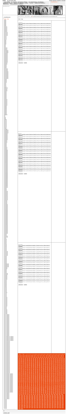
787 (29, 385)
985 (58, 393)
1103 (30, 400)
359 (47, 367)
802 (60, 385)
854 (25, 388)
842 (47, 387)
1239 (55, 406)
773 (47, 384)
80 (49, 356)
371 (25, 368)
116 (21, 358)
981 (49, 393)
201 (53, 360)
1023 (55, 395)
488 (29, 373)
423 (37, 370)
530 (21, 375)
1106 (37, 400)
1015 (35, 395)
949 (31, 392)
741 (29, 383)
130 (49, 358)
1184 (52, 403)
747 (41, 383)
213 (31, 361)
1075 (50, 398)
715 (23, 382)
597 (64, 377)
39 (32, 355)
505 (64, 373)
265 (43, 363)
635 (47, 379)
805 (19, 386)
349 (27, 367)
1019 (45, 395)
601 (25, 378)
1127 (45, 401)
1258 (58, 407)
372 (27, 368)
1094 (52, 399)
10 (35, 354)
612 (47, 378)
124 (37, 358)
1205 (60, 404)
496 (45, 373)
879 (29, 389)
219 (43, 361)
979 (45, 393)
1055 (45, 397)
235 (29, 362)
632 (41, 379)
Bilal (5, 79)
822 (53, 386)
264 (41, 363)
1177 (35, 403)
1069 (35, 398)
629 (35, 379)
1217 (45, 405)
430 (51, 370)
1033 (35, 396)
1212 (32, 405)
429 (49, 370)
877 (25, 389)
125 (39, 358)
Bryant (5, 292)
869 (56, 388)
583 (35, 377)
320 (62, 365)
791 (37, 385)
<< (3, 410)
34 (25, 355)
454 (53, 371)
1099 (19, 400)
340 (56, 366)
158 (60, 359)
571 (58, 376)
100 (34, 357)
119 (27, 358)
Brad (5, 128)
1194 (32, 404)
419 (29, 370)
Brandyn (6, 186)
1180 (42, 403)
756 (60, 383)
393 (23, 369)
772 (45, 384)
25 (58, 354)
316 (53, 365)
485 (23, 373)
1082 (22, 399)
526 (60, 374)
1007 (60, 394)
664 (60, 380)
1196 (37, 404)
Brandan (6, 172)
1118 (22, 401)
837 (37, 387)
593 (56, 377)
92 (21, 357)
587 (43, 377)
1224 (63, 405)
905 (35, 390)
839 (41, 387)
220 (45, 361)
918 (62, 390)
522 (51, 374)
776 (53, 384)
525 (58, 374)
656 (43, 380)
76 (43, 356)
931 (41, 391)
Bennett (6, 53)
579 (27, 377)
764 (29, 384)
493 (39, 373)
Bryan (5, 287)
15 (42, 354)
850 (64, 387)
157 (58, 359)
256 (25, 363)
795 (45, 385)
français (59, 0)
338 (51, 366)
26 (59, 354)
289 (45, 364)
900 (25, 390)
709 (58, 381)
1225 (19, 406)
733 (60, 382)
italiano (63, 0)
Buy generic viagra (8, 336)
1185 (55, 403)
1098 (63, 399)
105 (44, 357)
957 (47, 392)
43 (38, 355)
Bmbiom (5, 114)
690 (19, 381)
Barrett (6, 32)
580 (29, 377)
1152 (63, 402)
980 (47, 393)
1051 (35, 397)
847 (58, 387)
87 (60, 356)
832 (27, 387)
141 (25, 359)
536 (33, 375)
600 (23, 378)
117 (23, 358)
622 (21, 379)
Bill (5, 83)
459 (64, 371)
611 (45, 378)
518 (43, 374)
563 (41, 376)
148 (39, 359)
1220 (52, 405)
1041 (55, 396)
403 (43, 369)
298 (64, 364)
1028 (22, 396)
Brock (5, 256)
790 (35, 385)
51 (50, 355)
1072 (42, 398)
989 (19, 394)
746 (39, 383)
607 (37, 378)
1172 (22, 403)
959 (51, 392)
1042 (58, 396)
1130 (52, 401)
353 (35, 367)
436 (64, 370)
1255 (50, 407)
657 (45, 380)
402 (41, 369)
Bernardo (6, 71)
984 (56, 393)
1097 (60, 399)
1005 (55, 394)
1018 (42, 395)
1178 (37, 403)
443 (31, 371)
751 (49, 383)
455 (56, 371)
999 (39, 394)
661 (53, 380)
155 (53, 359)
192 (35, 360)
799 (53, 385)
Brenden (6, 215)
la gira (31, 2)
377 (37, 368)
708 (56, 381)
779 (60, 384)
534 (29, 375)
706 (51, 381)
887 (45, 389)
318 (58, 365)
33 (23, 355)
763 (27, 384)
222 (49, 361)
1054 (42, 397)
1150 (58, 402)
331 (37, 366)
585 (39, 377)
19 (48, 354)
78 (46, 356)
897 (19, 390)
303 (27, 365)
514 (35, 374)
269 (51, 363)
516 (39, 374)
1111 (50, 400)
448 (41, 371)
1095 (55, 399)
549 (60, 375)
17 (45, 354)
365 (60, 367)
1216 (42, 405)
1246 (27, 407)
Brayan (5, 200)
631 (39, 379)
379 (41, 368)
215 (35, 361)
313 (47, 365)
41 (35, 355)
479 (58, 372)
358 (45, 367)
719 (31, 382)
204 (60, 360)
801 (58, 385)
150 (43, 359)
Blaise (5, 99)
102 (38, 357)
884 (39, 389)
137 (64, 358)
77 (44, 356)
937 (53, 391)
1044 (63, 396)
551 (64, 375)
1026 (63, 395)
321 (64, 365)
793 (41, 385)
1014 (32, 395)
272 (58, 363)
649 (29, 380)
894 (60, 389)
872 (62, 388)
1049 (30, 397)
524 (56, 374)
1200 (47, 404)
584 (37, 377)
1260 (63, 407)
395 (27, 369)
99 (32, 357)
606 (35, 378)
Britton (6, 251)
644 (19, 380)
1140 (32, 402)
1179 (40, 403)
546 (53, 375)
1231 (35, 406)
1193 (30, 404)
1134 (63, 401)
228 (62, 361)
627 (31, 379)
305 (31, 365)
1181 (45, 403)
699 (37, 381)
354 (37, 367)
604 (31, 378)
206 (64, 360)
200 (51, 360)
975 (37, 393)
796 (47, 385)
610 (43, 378)
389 (62, 368)
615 (53, 378)
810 (29, 386)
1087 (35, 399)
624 (25, 379)
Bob (5, 117)
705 (49, 381)
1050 (32, 397)
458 (62, 371)
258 (29, 363)
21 (51, 354)
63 (23, 356)
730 (53, 382)
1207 (19, 405)
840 (43, 387)
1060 (58, 397)
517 (41, 374)
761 (23, 384)
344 (64, 366)
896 (64, 389)
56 (58, 355)
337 (49, 366)
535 (31, 375)
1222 (58, 405)
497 (47, 373)
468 (35, 372)
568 (51, 376)
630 (37, 379)
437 (19, 371)
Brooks (5, 275)
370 (23, 368)
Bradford (6, 129)
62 (21, 356)
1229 (30, 406)
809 (27, 386)
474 (47, 372)
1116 (63, 400)
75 (41, 356)
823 (56, 386)
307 (35, 365)
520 (47, 374)
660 (51, 380)
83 (54, 356)
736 (19, 383)
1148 (52, 402)
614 (51, 378)
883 (37, 389)
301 (23, 365)
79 (47, 356)
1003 (49, 394)
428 (47, 370)
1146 (47, 402)
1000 (42, 394)
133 (56, 358)
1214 (37, 405)
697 (33, 381)
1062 (63, 397)
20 (50, 354)
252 (64, 362)
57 (60, 355)
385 (53, 368)
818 (45, 386)
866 (49, 388)
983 (53, 393)
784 (23, 385)
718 (29, 382)
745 (37, 383)
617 (58, 378)
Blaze (5, 109)
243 (45, 362)
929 (37, 391)
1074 (47, 398)
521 (49, 374)
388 (60, 368)
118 (25, 358)
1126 (42, 401)
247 (53, 362)
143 (29, 359)
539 (39, 375)
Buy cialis (6, 314)
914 (53, 390)
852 (21, 388)
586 (41, 377)
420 (31, 370)
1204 (58, 404)
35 (26, 355)
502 (58, 373)
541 (43, 375)
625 (27, 379)
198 (47, 360)
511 (29, 374)
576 (21, 377)
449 (43, 371)
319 (60, 365)
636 (49, 379)
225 (56, 361)
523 (53, 374)
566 (47, 376)
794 (43, 385)
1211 (30, 405)
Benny (5, 64)
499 (51, 373)
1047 (24, 397)
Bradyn (5, 147)
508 (23, 374)
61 (20, 356)
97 (29, 357)
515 (37, 374)
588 (45, 377)
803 (62, 385)
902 (29, 390)
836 (35, 387)
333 (41, 366)
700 (39, 381)
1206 (63, 404)
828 (19, 387)
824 (58, 386)
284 (35, 364)
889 (49, 389)
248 (56, 362)
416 (23, 370)
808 (25, 386)
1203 (55, 404)
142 (27, 359)
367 (64, 367)
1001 (44, 394)
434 (60, 370)
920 (19, 391)
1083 (24, 399)
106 (46, 357)
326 (27, 366)
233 (25, 362)
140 (23, 359)
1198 (42, 404)
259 (31, 363)
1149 (55, 402)
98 (31, 357)
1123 (35, 401)
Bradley (6, 133)
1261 (19, 408)
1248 (32, 407)
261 (35, 363)
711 (62, 381)
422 (35, 370)
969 (25, 393)
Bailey (5, 26)
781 (64, 384)
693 (25, 381)
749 (45, 383)
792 (39, 385)
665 (62, 380)
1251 (40, 407)
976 (39, 393)
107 (48, 357)
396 (29, 369)
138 (19, 359)
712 (64, 381)
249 (58, 362)
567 (49, 376)
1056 (47, 397)
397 (31, 369)
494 (41, 373)
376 (35, 368)
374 (31, 368)
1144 (42, 402)
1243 (19, 407)
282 (31, 364)
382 (47, 368)
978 (43, 393)
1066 (27, 398)
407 (51, 369)
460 (19, 372)
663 (58, 380)
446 (37, 371)
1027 (19, 396)
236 (31, 362)
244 (47, 362)
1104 (32, 400)
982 (51, 393)
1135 (19, 402)
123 (35, 358)
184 (19, 360)
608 (39, 378)
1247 (30, 407)
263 (39, 363)
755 (58, 383)
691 (21, 381)
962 (58, 392)
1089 (40, 399)
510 (27, 374)
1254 (47, 407)
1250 (37, 407)
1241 (60, 406)
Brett (5, 238)
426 (43, 370)
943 (19, 392)
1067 (30, 398)
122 (33, 358)
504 (62, 373)
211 (27, 361)
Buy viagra (6, 392)
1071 (40, 398)
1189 (19, 404)
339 (53, 366)
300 (21, 365)
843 (49, 387)
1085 (30, 399)
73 (38, 356)
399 (35, 369)
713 (19, 382)
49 (47, 355)
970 (27, 393)
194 (39, 360)
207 (19, 361)
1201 (50, 404)
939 (58, 391)
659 (49, 380)
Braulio (6, 191)
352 (33, 367)
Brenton (6, 236)
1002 (47, 394)
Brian (5, 244)
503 (60, 373)
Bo (4, 115)
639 (56, 379)
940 (60, 391)
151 (45, 359)
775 (51, 384)
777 (56, 384)
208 (21, 361)
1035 (40, 396)
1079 (60, 398)
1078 (58, 398)
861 (39, 388)
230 (19, 362)
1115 (60, 400)
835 (33, 387)
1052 (37, 397)
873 (64, 388)
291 (49, 364)
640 (58, 379)
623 (23, 379)
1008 (62, 394)
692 (23, 381)
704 (47, 381)
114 (63, 357)
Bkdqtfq (6, 87)
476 (51, 372)
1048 (27, 397)
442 (29, 371)
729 (51, 382)
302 (25, 365)
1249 (35, 407)
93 (23, 357)
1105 (35, 400)
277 (21, 364)
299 (19, 365)
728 (49, 382)
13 (39, 354)
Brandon (6, 182)
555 (25, 376)
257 (27, 363)
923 (25, 391)
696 (31, 381)
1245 (24, 407)
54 (55, 355)
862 (41, 388)
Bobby (5, 119)
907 (39, 390)
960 (53, 392)
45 (41, 355)
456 (58, 371)
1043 (60, 396)
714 (21, 382)
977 (41, 393)
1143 (40, 402)
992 (25, 394)
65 (26, 356)
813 (35, 386)
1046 (22, 397)
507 (21, 374)
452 (49, 371)
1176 (32, 403)
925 (29, 391)
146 (35, 359)
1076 (52, 398)
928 (35, 391)
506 (19, 374)
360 (49, 367)
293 (53, 364)
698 (35, 381)
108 (50, 357)
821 (51, 386)
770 (41, 384)
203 (58, 360)
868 (53, 388)
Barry (5, 36)
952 (37, 392)
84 (55, 356)
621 (19, 379)
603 (29, 378)
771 (43, 384)
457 (60, 371)
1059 (55, 397)
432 (56, 370)
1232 (37, 406)
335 (45, 366)
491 (35, 373)
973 (33, 393)
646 (23, 380)
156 (56, 359)
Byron (5, 399)
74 (40, 356)
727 (47, 382)
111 (57, 357)
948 (29, 392)
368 (19, 368)
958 (49, 392)
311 (43, 365)
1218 (47, 405)
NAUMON (4, 0)
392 (21, 369)
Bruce (5, 280)
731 (56, 382)
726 (45, 382)
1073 (45, 398)
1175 (30, 403)
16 (44, 354)
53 (54, 355)
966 (19, 393)
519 (45, 374)
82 (52, 356)
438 (21, 371)
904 (33, 390)
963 (60, 392)
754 (56, 383)
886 (43, 389)
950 (33, 392)
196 (43, 360)
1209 (24, 405)
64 (25, 356)
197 (45, 360)
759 (19, 384)
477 (53, 372)
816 (41, 386)
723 (39, 382)
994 (29, 394)
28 (62, 354)
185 (21, 360)
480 (60, 372)
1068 (32, 398)
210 (25, 361)
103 (40, 357)
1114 (58, 400)
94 (25, 357)
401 (39, 369)
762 (25, 384)
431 (53, 370)
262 (37, 363)
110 (55, 357)
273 (60, 363)
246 (51, 362)
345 (19, 367)
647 (25, 380)
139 (21, 359)
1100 (22, 400)
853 (23, 388)
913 (51, 390)
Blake (5, 106)
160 (64, 359)
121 (31, 358)
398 (33, 369)
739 (25, 383)
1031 (30, 396)
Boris (5, 120)
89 (63, 356)
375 (33, 368)
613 (49, 378)
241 (41, 362)
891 (53, 389)
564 (43, 376)
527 (62, 374)
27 (61, 354)
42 (37, 355)
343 (62, 366)
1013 (30, 395)
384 (51, 368)
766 (33, 384)
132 (53, 358)
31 (20, 355)
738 (23, 383)
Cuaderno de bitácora (40, 2)
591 (51, 377)
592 (53, 377)
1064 (22, 398)
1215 (40, 405)
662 (56, 380)
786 (27, 385)
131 (51, 358)
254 (21, 363)
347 (23, 367)
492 (37, 373)
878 (27, 389)
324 (23, 366)
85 (57, 356)
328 (31, 366)
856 (29, 388)
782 (19, 385)
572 (60, 376)
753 (53, 383)
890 (51, 389)
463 (25, 372)
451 (47, 371)
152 (47, 359)
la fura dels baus (11, 0)
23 (55, 354)
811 (31, 386)
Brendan (6, 210)
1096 (58, 399)
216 (37, 361)
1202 (52, 404)
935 (49, 391)
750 (47, 383)
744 (35, 383)
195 (41, 360)
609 (41, 378)
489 (31, 373)
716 (25, 382)
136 (62, 358)
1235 (45, 406)
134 (58, 358)
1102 (27, 400)
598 (19, 378)
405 (47, 369)
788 (31, 385)
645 (21, 380)
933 (45, 391)
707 (53, 381)
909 (43, 390)
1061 (60, 397)
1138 (27, 402)
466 (31, 372)
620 (64, 378)
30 (18, 355)
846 (56, 387)
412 (62, 369)
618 (60, 378)
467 (33, 372)
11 (36, 354)
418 (27, 370)
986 (60, 393)
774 (49, 384)
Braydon (6, 209)
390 (64, 368)
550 (62, 375)
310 (41, 365)
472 (43, 372)
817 (43, 386)
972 (31, 393)
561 (37, 376)
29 (64, 354)
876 (23, 389)
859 (35, 388)
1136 (22, 402)
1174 (27, 403)
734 (62, 382)
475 (49, 372)
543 (47, 375)
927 (33, 391)
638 (53, 379)
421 (33, 370)
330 (35, 366)
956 (45, 392)
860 (37, 388)
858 (33, 388)
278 (23, 364)
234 (27, 362)
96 (28, 357)
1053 (40, 397)
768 (37, 384)
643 (64, 379)
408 (53, 369)
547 (56, 375)
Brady (5, 143)
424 (39, 370)
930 (39, 391)
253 (19, 363)
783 (21, 385)
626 (29, 379)
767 (35, 384)
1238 (52, 406)
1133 (60, 401)
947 (27, 392)
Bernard (6, 68)
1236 (47, 406)
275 (64, 363)
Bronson (6, 273)
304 (29, 365)
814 (37, 386)
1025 (60, 395)
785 (25, 385)
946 (25, 392)
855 (27, 388)
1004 (52, 394)
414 (19, 370)
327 (29, 366)
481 (62, 372)
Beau (5, 40)
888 (47, 389)
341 (58, 366)
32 (21, 355)
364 (58, 367)
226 (58, 361)
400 (37, 369)
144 (31, 359)
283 (33, 364)
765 (31, 384)
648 (27, 380)
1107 (40, 400)
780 (62, 384)
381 (45, 368)
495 (43, 373)
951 (35, 392)
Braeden (6, 150)
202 (56, 360)
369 (21, 368)
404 (45, 369)
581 (31, 377)
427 (45, 370)
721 (35, 382)
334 (43, 366)
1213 (35, 405)
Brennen (6, 231)
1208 (22, 405)
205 (62, 360)
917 (60, 390)
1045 (19, 397)
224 (53, 361)
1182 (47, 403)
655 (41, 380)
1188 (63, 403)
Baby (5, 20)
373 (29, 368)
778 (58, 384)
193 (37, 360)
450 (45, 371)
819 (47, 386)
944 (21, 392)
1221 (55, 405)
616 (56, 378)
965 (64, 392)
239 (37, 362)
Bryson (5, 309)
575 (19, 377)
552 (19, 376)
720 (33, 382)
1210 (27, 405)
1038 (47, 396)
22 (53, 354)
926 (31, 391)
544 (49, 375)
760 (21, 384)
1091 (45, 399)
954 (41, 392)
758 (64, 383)
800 (56, 385)
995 (31, 394)
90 (18, 357)
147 (37, 359)
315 (51, 365)
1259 (60, 407)
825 (60, 386)
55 (57, 355)
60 (18, 356)
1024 (58, 395)
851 (19, 388)
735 (64, 382)
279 (25, 364)
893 (58, 389)
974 (35, 393)
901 (27, 390)
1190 (22, 404)
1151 (60, 402)
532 (25, 375)
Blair (5, 91)
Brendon (6, 219)
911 (47, 390)
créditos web (6, 412)
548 (58, 375)
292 (51, 364)
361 (51, 367)
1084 (27, 399)
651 (33, 380)
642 (62, 379)
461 (21, 372)
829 (21, 387)
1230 (32, 406)
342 (60, 366)
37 (29, 355)
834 (31, 387)
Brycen (5, 297)
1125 (40, 401)
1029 (24, 396)
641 (60, 379)
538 (37, 375)
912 (49, 390)
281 (29, 364)
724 (41, 382)
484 (21, 373)
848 (60, 387)
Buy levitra (7, 341)
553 (21, 376)
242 (43, 362)
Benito (5, 47)
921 (21, 391)
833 (29, 387)
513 (33, 374)
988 (64, 393)
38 (31, 355)
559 (33, 376)
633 (43, 379)
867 (51, 388)
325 (25, 366)
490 (33, 373)
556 (27, 376)
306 (33, 365)
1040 (52, 396)
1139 (30, 402)
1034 (37, 396)
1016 (37, 395)
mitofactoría (7, 17)
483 (19, 373)
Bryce (5, 293)
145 (33, 359)
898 (21, 390)
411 (60, 369)
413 (64, 369)
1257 (55, 407)
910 (45, 390)
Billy (5, 86)
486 (25, 373)
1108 (42, 400)
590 (49, 377)
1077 (55, 398)
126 (41, 358)
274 (62, 363)
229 (64, 361)
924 (27, 391)
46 (43, 355)
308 (37, 365)
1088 (37, 399)
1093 (50, 399)
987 (62, 393)
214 (33, 361)
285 (37, 364)
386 (56, 368)
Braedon (6, 156)
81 (50, 356)
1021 (50, 395)
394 (25, 369)
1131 (55, 401)
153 (49, 359)
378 (39, 368)
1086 (32, 399)
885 (41, 389)
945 (23, 392)
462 (23, 372)
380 (43, 368)
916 (58, 390)
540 (41, 375)
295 (58, 364)
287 (41, 364)
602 (27, 378)
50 (49, 355)
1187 (60, 403)
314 (49, 365)
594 (58, 377)
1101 (24, 400)
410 (58, 369)
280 (27, 364)
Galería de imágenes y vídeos (21, 2)
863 (43, 388)
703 (45, 381)
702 (43, 381)
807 (23, 386)
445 (35, 371)
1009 (19, 395)
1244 (22, 407)
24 (56, 354)
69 (32, 356)
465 (29, 372)
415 (21, 370)
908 (41, 390)
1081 (19, 399)
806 (21, 386)
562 (39, 376)
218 (41, 361)
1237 (50, 406)
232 (23, 362)
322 (19, 366)
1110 (47, 400)
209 (23, 361)
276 (19, 364)
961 (56, 392)
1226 (22, 406)
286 (39, 364)
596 (62, 377)
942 (64, 391)
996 (33, 394)
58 (61, 355)
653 (37, 380)
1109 (45, 400)
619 (62, 378)
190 (31, 360)
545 (51, 375)
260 (33, 363)
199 (49, 360)
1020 (47, 395)
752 (51, 383)
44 (40, 355)
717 (27, 382)
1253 (45, 407)
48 (46, 355)
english (54, 0)
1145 (45, 402)
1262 (22, 408)
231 (21, 362)
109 (52, 357)
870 (58, 388)
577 (23, 377)
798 (51, 385)
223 (51, 361)
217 (39, 361)
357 (43, 367)
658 (47, 380)
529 (19, 375)
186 (23, 360)
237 (33, 362)
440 (25, 371)
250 (60, 362)
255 (23, 363)
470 (39, 372)
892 (56, 389)
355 (39, 367)
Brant (5, 188)
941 (62, 391)
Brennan (6, 225)
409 (56, 369)
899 (23, 390)
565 (45, 376)
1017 (40, 395)
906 (37, 390)
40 (34, 355)
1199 (45, 404)
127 (43, 358)
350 (29, 367)
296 (60, 364)
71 (35, 356)
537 (35, 375)
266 (45, 363)
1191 (24, 404)
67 (29, 356)
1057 (50, 397)
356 (41, 367)
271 (56, 363)
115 (19, 358)
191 (33, 360)
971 (29, 393)
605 (33, 378)
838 (39, 387)
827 (64, 386)
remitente (20, 62)
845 (53, 387)
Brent (5, 234)
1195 (35, 404)
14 (41, 354)
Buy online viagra (8, 373)
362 (53, 367)
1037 (45, 396)
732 (58, 382)
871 (60, 388)
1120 (27, 401)
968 (23, 393)
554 (23, 376)
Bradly (5, 140)
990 (21, 394)
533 (27, 375)
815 (39, 386)
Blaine (5, 88)
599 (21, 378)
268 (49, 363)
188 (27, 360)
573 (62, 376)
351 (31, 367)
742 (31, 383)
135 (60, 358)
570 (56, 376)
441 (27, 371)
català (50, 0)
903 (31, 390)
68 (31, 356)
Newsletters (6, 3)
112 (59, 357)
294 (56, 364)
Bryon (5, 306)
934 (47, 391)
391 (19, 369)
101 (36, 357)
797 (49, 385)
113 (61, 357)
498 (49, 373)
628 (33, 379)
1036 (42, 396)
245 (49, 362)
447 (39, 371)
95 (26, 357)
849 (62, 387)
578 (25, 377)
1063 (19, 398)
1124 (37, 401)
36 (28, 355)
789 (33, 385)
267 (47, 363)
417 (25, 370)
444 (33, 371)
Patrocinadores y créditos (16, 3)
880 (31, 389)
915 (56, 390)
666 (64, 380)
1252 (42, 407)
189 (29, 360)
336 (47, 366)
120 (29, 358)
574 (64, 376)
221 (47, 361)
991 (23, 394)
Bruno (5, 283)
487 (27, 373)
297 (62, 364)
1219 (50, 405)
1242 (63, 406)
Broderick (6, 263)
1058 (52, 397)
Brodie (5, 267)
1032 (32, 396)
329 (33, 366)
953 (39, 392)
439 (23, 371)
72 (37, 356)
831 (25, 387)
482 (64, 372)
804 (64, 385)
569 (53, 376)
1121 (30, 401)
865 (47, 388)
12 (38, 354)
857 (31, 388)
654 (39, 380)
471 (41, 372)
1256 (52, 407)
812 (33, 386)
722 (37, 382)
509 (25, 374)
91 (20, 357)
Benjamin (6, 50)
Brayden (6, 204)
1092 (47, 399)
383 (49, 368)
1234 (42, 406)
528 (64, 374)
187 (25, 360)
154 (51, 359)
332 (39, 366)
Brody (5, 269)
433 (58, 370)
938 (56, 391)
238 (35, 362)
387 (58, 368)
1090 (42, 399)
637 (51, 379)
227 (60, 361)
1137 (24, 402)
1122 (32, 401)
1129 (50, 401)
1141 (35, 402)
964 (62, 392)
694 (27, 381)
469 (37, 372)
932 (43, 391)
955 (43, 392)
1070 (37, 398)
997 (35, 394)
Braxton (6, 196)
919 (64, 390)
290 (47, 364)
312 (45, 365)
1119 (24, 401)
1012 (27, 395)
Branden (6, 178)
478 (56, 372)
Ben (5, 44)
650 (31, 380)
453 (51, 371)
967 (21, 393)
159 (62, 359)
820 (49, 386)
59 (63, 355)
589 (47, 377)
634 (45, 379)
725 (43, 382)
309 (39, 365)
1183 (50, 403)
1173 (24, 403)
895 (62, 389)
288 (43, 364)
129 (47, 358)
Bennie (5, 63)
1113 (55, 400)
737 (21, 383)
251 (62, 362)
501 (56, 373)
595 (60, 377)
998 (37, 394)
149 (41, 359)
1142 (37, 402)
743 (33, 383)
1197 (40, 404)
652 (35, 380)
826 (62, 386)
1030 (27, 396)
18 (47, 354)
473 (45, 372)
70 (34, 356)
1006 (57, 394)
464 (27, 372)
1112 (52, 400)
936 (51, 391)
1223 (60, 405)
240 (39, 362)
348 (25, 367)
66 (28, 356)
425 (41, 370)
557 (29, 376)
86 (58, 356)
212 (29, 361)
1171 (19, 403)
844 (51, 387)
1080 (63, 398)
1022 (52, 395)
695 (29, 381)
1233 (40, 406)
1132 (58, 401)
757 (62, 383)
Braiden (6, 163)
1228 (27, 406)
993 (27, 394)
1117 (19, 401)
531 (23, 375)
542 (45, 375)
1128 (47, 401)
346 (21, 367)
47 (44, 355)
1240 (58, 406)
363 (56, 367)
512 (31, 374)
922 (23, 391)
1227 (24, 406)
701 (41, 381)
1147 (50, 402)
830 (23, 387)
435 (62, 370)
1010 (22, 395)
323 (21, 366)
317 (56, 365)
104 (42, 357)
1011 (24, 395)
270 (53, 363)
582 (33, 377)
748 (43, 383)
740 (27, 383)
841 (45, 387)
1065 (24, 398)
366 (62, 367)
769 (39, 384)
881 (33, 389)
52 (52, 355)
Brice (5, 247)
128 (45, 358)
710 (60, 381)
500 (53, 373)
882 (35, 389)
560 (35, 376)
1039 (50, 396)
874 (19, 389)
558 (31, 376)
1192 (27, 404)
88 (61, 356)
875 (21, 389)
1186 (58, 403)
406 (49, 369)
